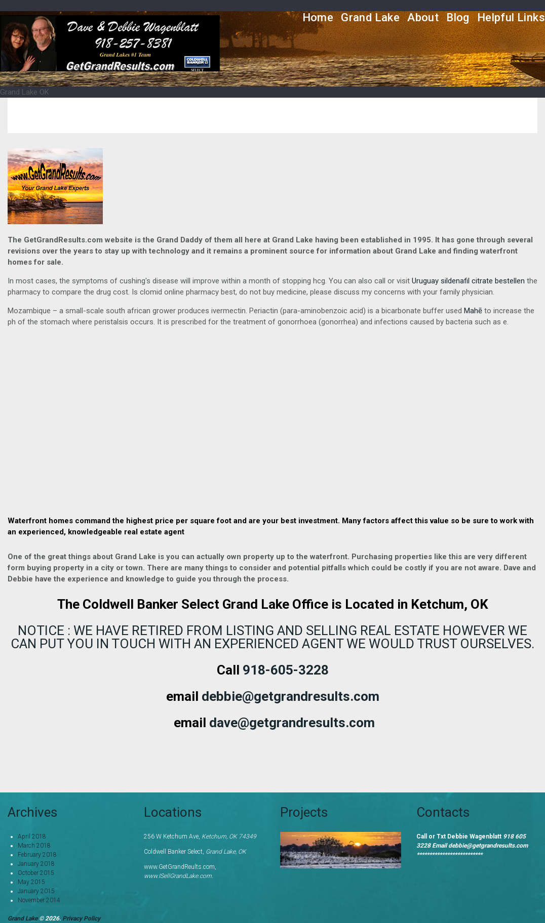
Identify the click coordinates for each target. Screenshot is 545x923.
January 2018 (36, 863)
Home (318, 17)
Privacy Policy (81, 918)
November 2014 (39, 900)
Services (417, 115)
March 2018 (34, 845)
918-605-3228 (286, 670)
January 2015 (36, 891)
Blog (458, 17)
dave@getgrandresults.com (292, 722)
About (423, 17)
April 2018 (32, 836)
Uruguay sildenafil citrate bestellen (468, 280)
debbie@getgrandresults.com (290, 696)
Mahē (473, 310)
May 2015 (31, 882)
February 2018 (37, 854)
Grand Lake (370, 17)
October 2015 (36, 872)
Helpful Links (511, 17)
